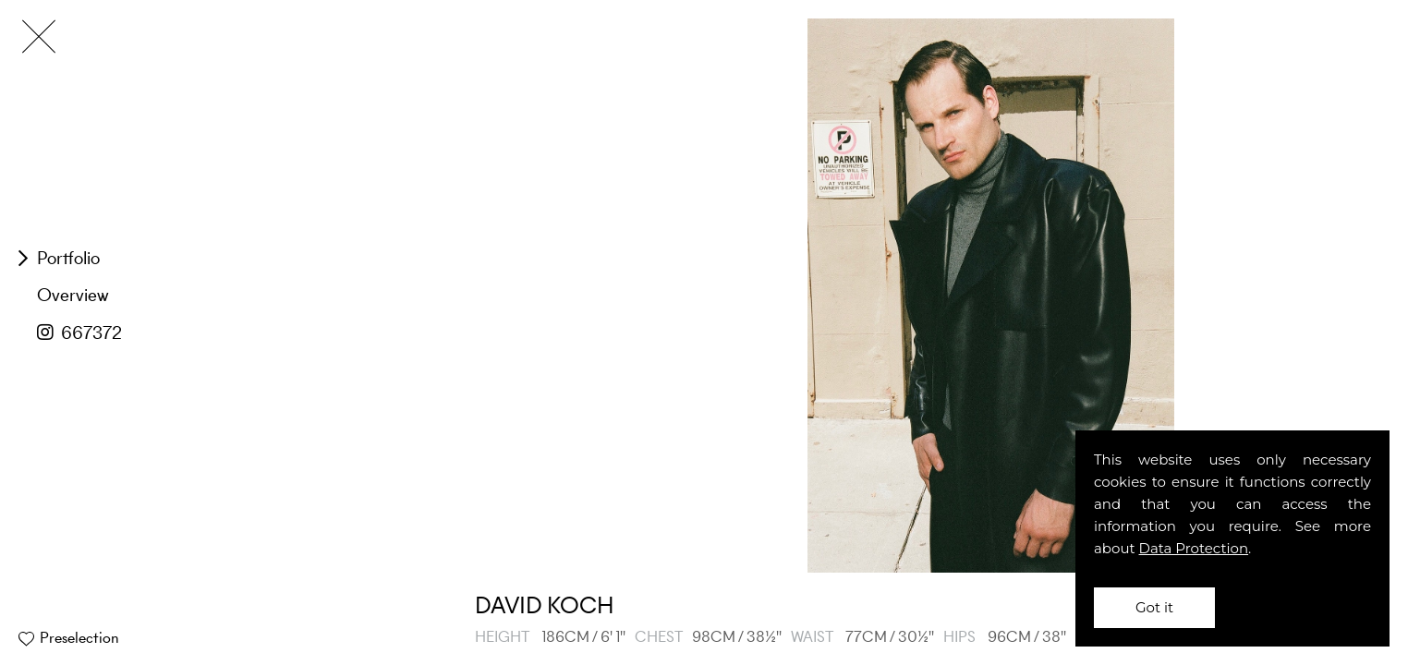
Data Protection (1194, 548)
